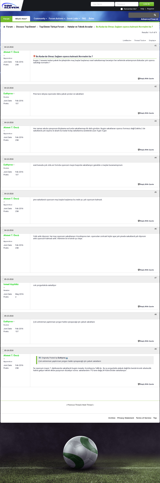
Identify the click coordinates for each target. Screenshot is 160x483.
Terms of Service (143, 418)
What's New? (21, 19)
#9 (155, 349)
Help (142, 9)
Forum (6, 19)
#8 (155, 314)
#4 (155, 158)
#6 (155, 229)
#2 (155, 86)
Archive (111, 418)
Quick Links (72, 18)
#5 (155, 192)
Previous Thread (74, 405)
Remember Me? (130, 9)
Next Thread (87, 405)
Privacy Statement (125, 418)
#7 (155, 278)
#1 (155, 46)
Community (39, 18)
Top (155, 418)
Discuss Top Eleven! (26, 27)
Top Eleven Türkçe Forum (51, 27)
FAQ (84, 18)
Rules (91, 18)
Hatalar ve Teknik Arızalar (80, 27)
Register (150, 9)
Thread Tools (139, 40)
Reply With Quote (146, 78)
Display (152, 40)
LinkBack (126, 40)
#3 (155, 121)
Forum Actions (56, 18)
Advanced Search (149, 19)
